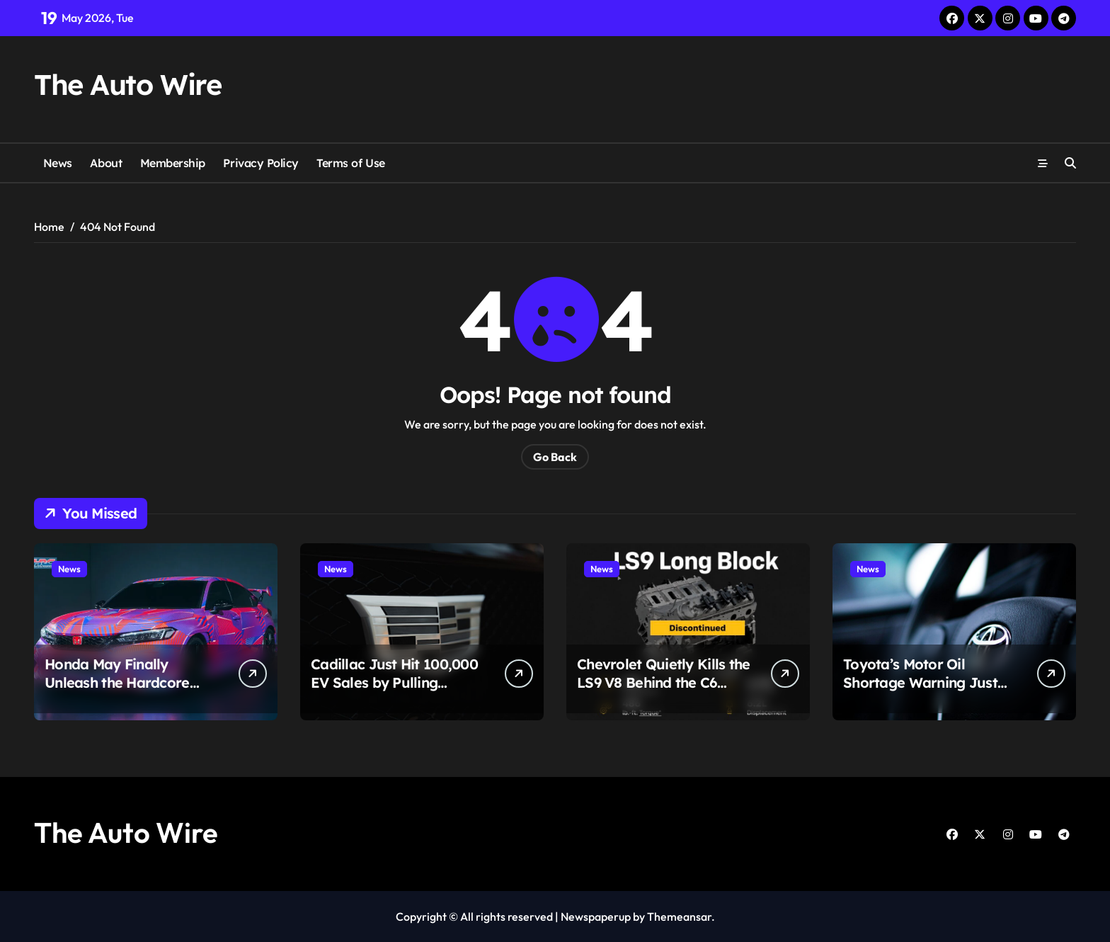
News (57, 163)
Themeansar (679, 916)
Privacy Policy (260, 163)
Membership (172, 163)
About (106, 163)
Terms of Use (350, 163)
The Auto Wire (127, 84)
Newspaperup (596, 916)
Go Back (555, 457)
